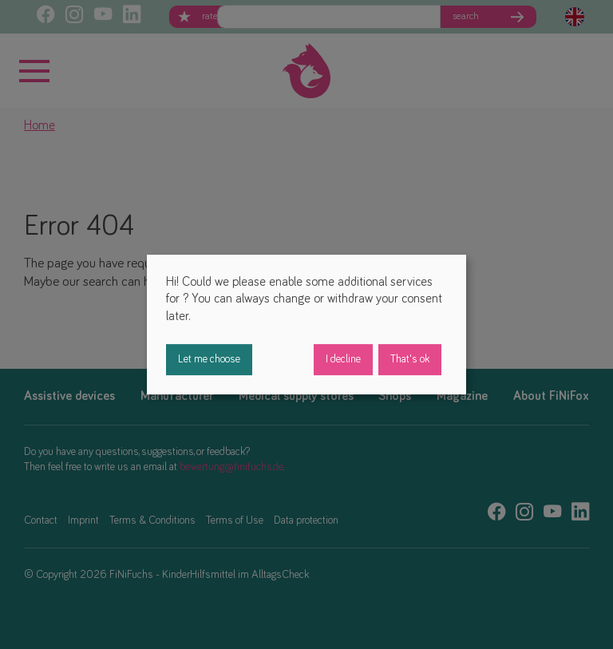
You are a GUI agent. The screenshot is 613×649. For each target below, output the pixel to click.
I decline (343, 359)
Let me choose (209, 359)
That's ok (409, 359)
